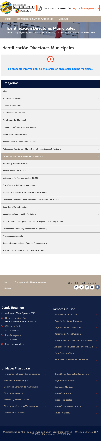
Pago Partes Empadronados (75, 321)
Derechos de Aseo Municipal (75, 334)
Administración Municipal (25, 380)
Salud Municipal (75, 413)
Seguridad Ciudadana (75, 381)
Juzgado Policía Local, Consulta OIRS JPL (75, 347)
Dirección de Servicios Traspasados (25, 406)
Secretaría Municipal (75, 387)
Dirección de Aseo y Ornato (75, 406)
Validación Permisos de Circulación (75, 360)
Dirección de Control (25, 393)
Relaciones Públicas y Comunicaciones (25, 374)
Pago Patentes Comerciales (75, 327)
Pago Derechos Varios (75, 353)
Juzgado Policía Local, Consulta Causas (75, 340)
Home (9, 32)
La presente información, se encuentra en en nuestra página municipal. (50, 68)
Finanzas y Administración (25, 400)
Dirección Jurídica (75, 393)
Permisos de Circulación (75, 315)
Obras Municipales (75, 400)
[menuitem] (50, 91)
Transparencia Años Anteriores (35, 18)
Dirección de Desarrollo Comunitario (75, 374)
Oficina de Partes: (14, 326)
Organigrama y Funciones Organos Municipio (36, 32)
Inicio (8, 18)
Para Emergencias (13, 335)
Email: (15, 344)
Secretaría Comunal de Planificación (25, 387)
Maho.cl (63, 18)
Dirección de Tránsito (25, 413)
